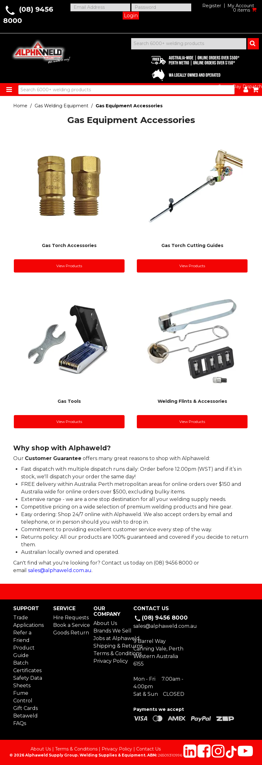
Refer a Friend (22, 636)
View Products (69, 265)
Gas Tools (69, 401)
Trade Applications (28, 621)
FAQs (19, 723)
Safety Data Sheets (27, 682)
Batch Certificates (27, 666)
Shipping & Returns (111, 646)
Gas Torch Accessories (69, 245)
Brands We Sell (111, 631)
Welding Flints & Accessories (192, 401)
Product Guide (24, 651)
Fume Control (22, 697)
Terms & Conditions (111, 653)
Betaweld (25, 716)
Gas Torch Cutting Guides (192, 245)
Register (211, 5)
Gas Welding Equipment (61, 106)
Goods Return (70, 633)
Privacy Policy (110, 661)
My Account (240, 5)
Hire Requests (70, 618)
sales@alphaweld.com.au (60, 570)
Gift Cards (25, 708)
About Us (105, 623)
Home (20, 106)
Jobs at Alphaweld (111, 638)
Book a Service (70, 625)
